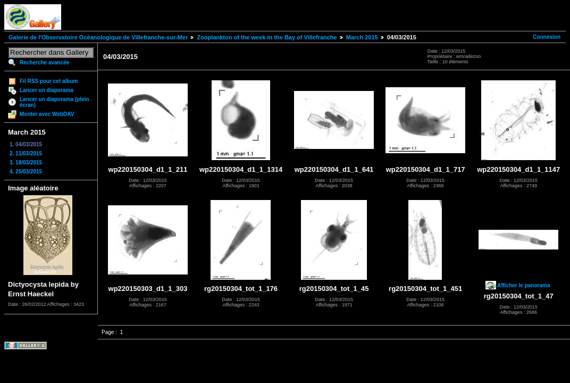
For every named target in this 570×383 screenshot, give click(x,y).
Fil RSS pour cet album (49, 81)
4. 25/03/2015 (26, 171)
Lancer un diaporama (46, 90)
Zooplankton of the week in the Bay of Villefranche (267, 37)
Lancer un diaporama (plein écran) (54, 102)
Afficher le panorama (523, 285)
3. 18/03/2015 (26, 162)
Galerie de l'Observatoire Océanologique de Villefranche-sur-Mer (98, 37)
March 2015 (362, 37)
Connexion (546, 37)
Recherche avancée (44, 62)
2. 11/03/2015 (26, 153)
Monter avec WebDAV (47, 114)
